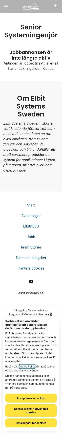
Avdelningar (31, 216)
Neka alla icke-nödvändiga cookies (31, 410)
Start (31, 205)
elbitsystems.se (31, 293)
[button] (55, 6)
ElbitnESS (31, 226)
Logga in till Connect (22, 314)
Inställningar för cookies (31, 423)
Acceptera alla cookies (31, 398)
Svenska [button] (45, 314)
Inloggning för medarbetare (31, 310)
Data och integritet (31, 258)
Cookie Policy (27, 366)
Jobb (31, 237)
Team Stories (31, 247)
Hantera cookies (31, 268)
